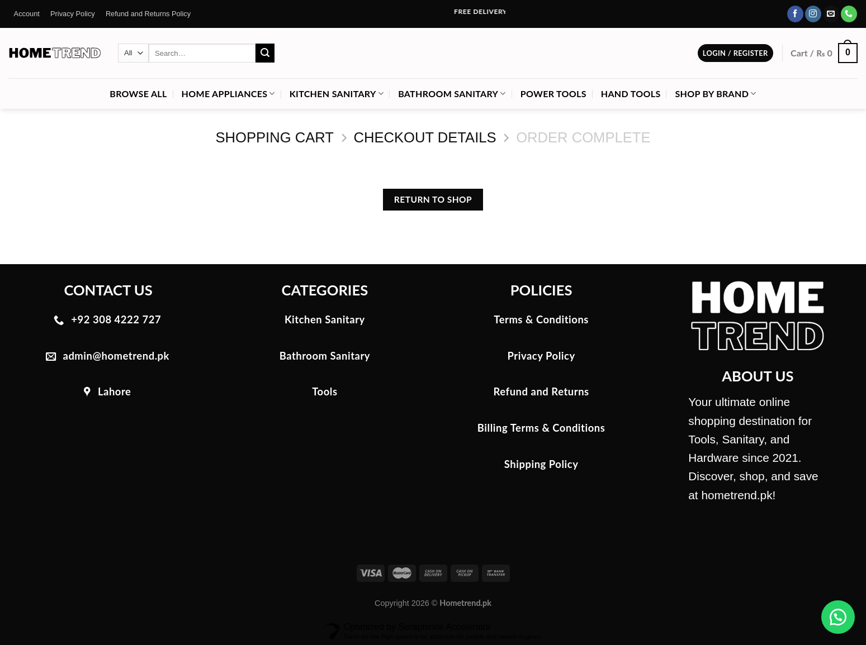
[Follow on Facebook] (795, 14)
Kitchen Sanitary (337, 93)
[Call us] (849, 14)
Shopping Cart (274, 137)
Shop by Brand (715, 93)
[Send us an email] (831, 14)
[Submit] (265, 53)
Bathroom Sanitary (452, 93)
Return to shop (433, 199)
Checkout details (425, 137)
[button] (838, 617)
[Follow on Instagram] (813, 14)
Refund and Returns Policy (148, 13)
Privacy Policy (72, 13)
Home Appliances (228, 93)
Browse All (138, 93)
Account (27, 13)
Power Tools (553, 93)
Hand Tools (631, 93)
